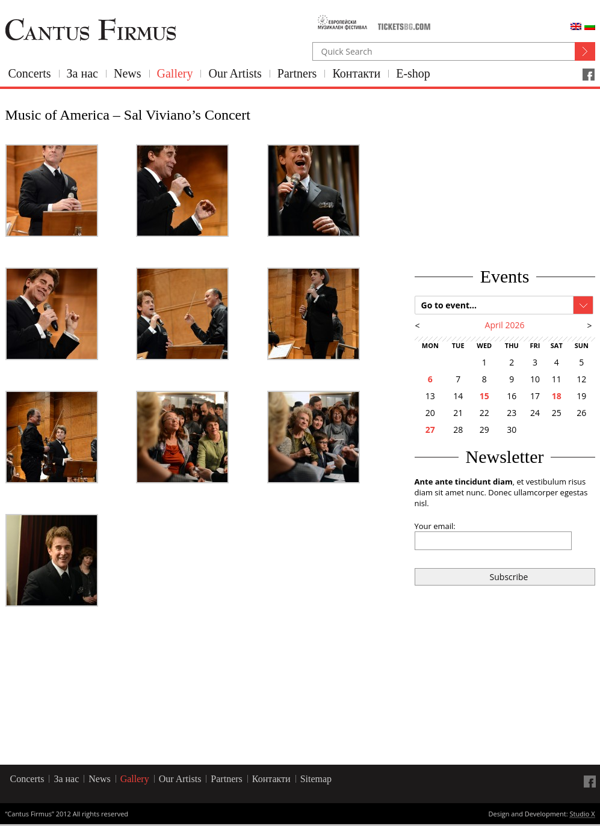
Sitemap (316, 779)
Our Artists (234, 73)
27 (430, 429)
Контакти (356, 73)
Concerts (29, 73)
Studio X (582, 814)
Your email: (435, 526)
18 (556, 396)
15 (484, 396)
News (127, 73)
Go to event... (449, 305)
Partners (297, 73)
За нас (82, 73)
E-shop (413, 73)
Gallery (175, 73)
